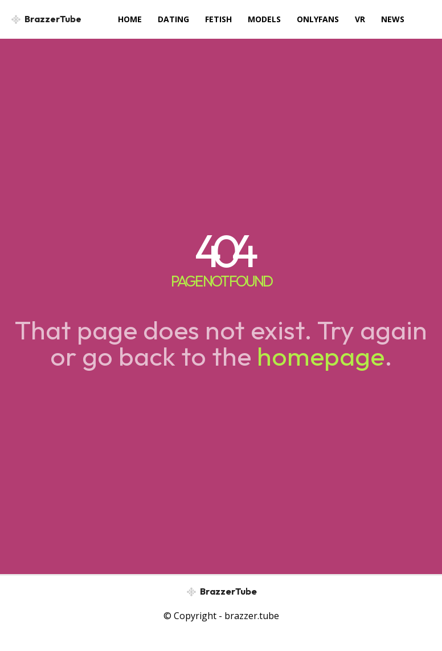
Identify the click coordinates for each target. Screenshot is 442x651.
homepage (320, 355)
